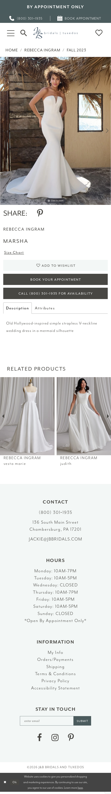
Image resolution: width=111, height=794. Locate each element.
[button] (10, 32)
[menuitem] (26, 18)
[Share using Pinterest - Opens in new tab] (40, 213)
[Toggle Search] (23, 32)
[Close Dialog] (5, 784)
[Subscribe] (83, 723)
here (80, 790)
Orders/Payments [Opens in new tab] (55, 661)
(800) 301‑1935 (55, 514)
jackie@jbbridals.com (55, 541)
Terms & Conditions (55, 675)
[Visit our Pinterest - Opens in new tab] (71, 740)
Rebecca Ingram (42, 50)
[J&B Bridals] (55, 33)
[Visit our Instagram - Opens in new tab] (55, 740)
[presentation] (27, 418)
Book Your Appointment (56, 280)
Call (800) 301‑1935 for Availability (55, 295)
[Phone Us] (26, 18)
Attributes (45, 309)
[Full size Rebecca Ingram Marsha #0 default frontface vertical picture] (55, 131)
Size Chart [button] (14, 252)
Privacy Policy (55, 682)
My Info (55, 654)
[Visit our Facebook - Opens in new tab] (39, 740)
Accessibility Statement (55, 690)
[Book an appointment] (79, 18)
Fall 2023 (76, 50)
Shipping (55, 668)
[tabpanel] (55, 131)
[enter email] (56, 723)
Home (11, 50)
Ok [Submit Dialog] (15, 784)
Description (17, 309)
